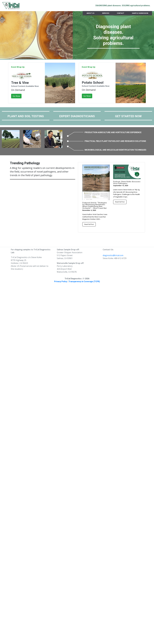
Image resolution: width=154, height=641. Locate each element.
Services (105, 13)
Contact (120, 13)
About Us (90, 13)
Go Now (16, 96)
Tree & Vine (20, 83)
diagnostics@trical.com (113, 255)
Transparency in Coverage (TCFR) (84, 281)
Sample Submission (140, 13)
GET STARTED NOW (128, 116)
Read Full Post (89, 224)
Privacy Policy (60, 281)
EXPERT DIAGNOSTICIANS (77, 116)
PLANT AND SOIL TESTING (25, 116)
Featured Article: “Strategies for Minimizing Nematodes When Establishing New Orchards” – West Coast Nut (94, 205)
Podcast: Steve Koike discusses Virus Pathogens (126, 183)
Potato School (92, 83)
